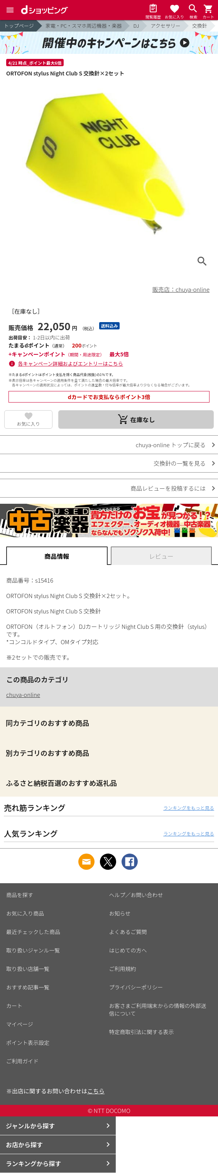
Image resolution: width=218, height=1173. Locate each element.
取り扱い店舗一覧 (27, 968)
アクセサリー (165, 25)
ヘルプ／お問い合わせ (136, 895)
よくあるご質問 (128, 932)
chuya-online (23, 694)
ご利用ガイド (22, 1061)
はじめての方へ (128, 950)
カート (14, 1005)
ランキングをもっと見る (188, 807)
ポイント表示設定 (27, 1042)
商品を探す (19, 895)
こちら (96, 1091)
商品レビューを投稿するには (168, 488)
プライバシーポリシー (136, 987)
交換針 (199, 25)
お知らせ (120, 913)
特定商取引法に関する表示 (141, 1032)
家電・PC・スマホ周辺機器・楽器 (84, 25)
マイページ (19, 1024)
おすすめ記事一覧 (27, 987)
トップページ (19, 25)
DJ (136, 25)
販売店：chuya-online (181, 289)
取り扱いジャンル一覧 (33, 950)
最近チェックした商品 (33, 932)
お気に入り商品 (25, 913)
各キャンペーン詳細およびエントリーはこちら (70, 363)
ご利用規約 (122, 968)
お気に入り (28, 423)
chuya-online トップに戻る (171, 445)
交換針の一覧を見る (180, 463)
